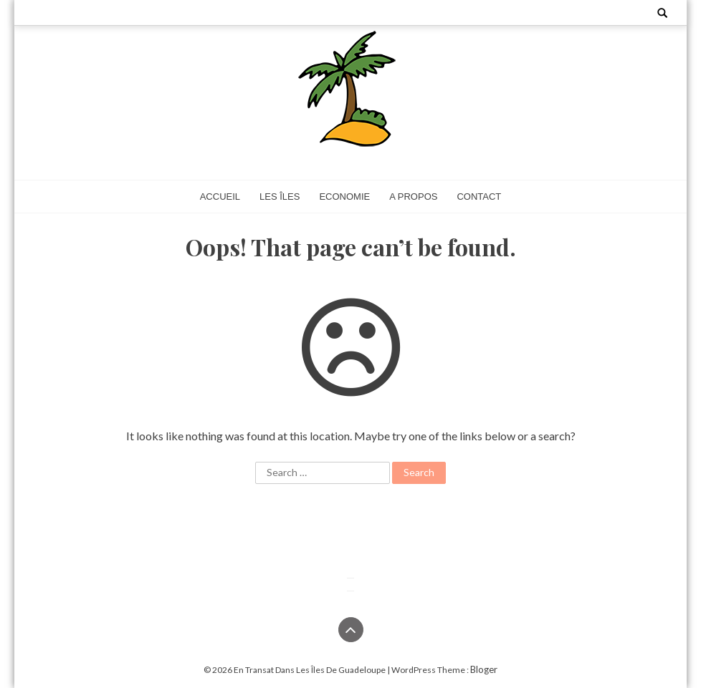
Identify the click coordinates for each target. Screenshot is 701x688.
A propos (413, 196)
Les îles (279, 196)
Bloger (483, 669)
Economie (344, 196)
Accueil (220, 196)
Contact (479, 196)
